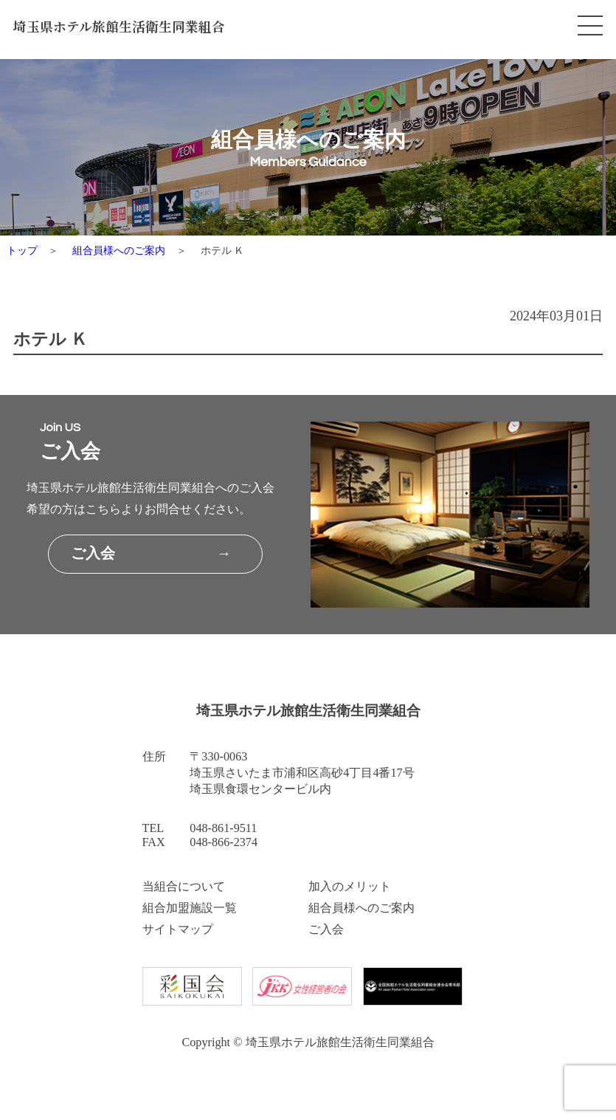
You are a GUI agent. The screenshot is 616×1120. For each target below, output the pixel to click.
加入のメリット (349, 886)
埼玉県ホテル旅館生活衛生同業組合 (119, 26)
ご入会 (326, 929)
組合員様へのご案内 (118, 250)
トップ (22, 250)
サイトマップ (177, 929)
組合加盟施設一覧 (189, 908)
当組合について (183, 886)
